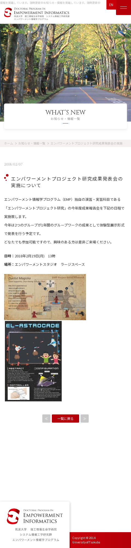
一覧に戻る (65, 418)
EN (111, 4)
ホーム (8, 143)
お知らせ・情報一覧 (31, 143)
